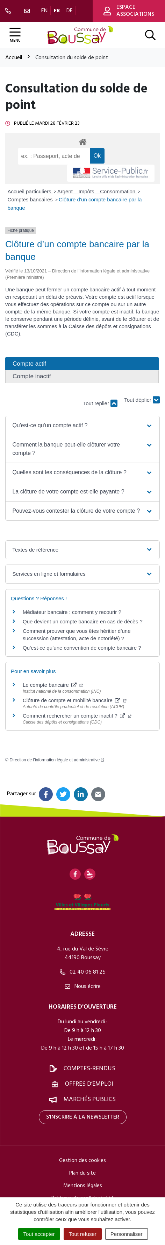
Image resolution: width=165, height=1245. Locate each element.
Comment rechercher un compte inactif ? (77, 716)
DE (69, 10)
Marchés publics (90, 1099)
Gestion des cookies (82, 1160)
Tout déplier (142, 400)
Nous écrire (83, 986)
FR (57, 10)
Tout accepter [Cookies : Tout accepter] (39, 1234)
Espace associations (128, 11)
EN (44, 10)
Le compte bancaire (53, 685)
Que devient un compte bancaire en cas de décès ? (83, 621)
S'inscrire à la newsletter (82, 1117)
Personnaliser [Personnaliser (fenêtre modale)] (126, 1234)
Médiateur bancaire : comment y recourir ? (72, 612)
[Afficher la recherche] (150, 35)
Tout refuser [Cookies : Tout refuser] (82, 1234)
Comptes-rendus (89, 1069)
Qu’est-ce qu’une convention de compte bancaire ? (82, 648)
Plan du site (82, 1173)
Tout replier (100, 403)
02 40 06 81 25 (83, 972)
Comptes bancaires (31, 199)
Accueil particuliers (30, 191)
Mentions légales (82, 1186)
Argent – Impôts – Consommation (97, 191)
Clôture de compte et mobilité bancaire (75, 700)
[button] (82, 425)
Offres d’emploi (89, 1084)
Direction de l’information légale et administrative (56, 760)
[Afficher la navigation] (15, 35)
